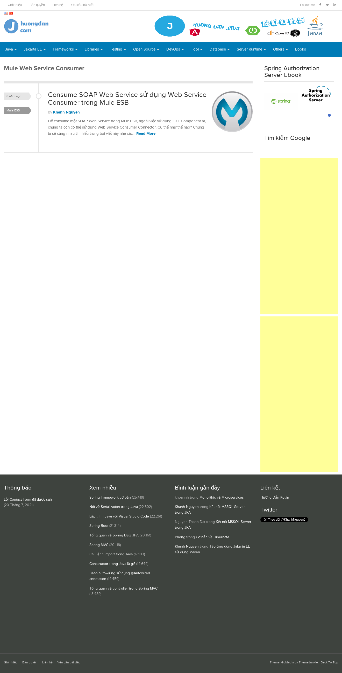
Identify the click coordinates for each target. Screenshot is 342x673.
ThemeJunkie (308, 662)
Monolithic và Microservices (222, 497)
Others (278, 49)
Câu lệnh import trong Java (111, 554)
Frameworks (63, 49)
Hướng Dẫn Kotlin (274, 497)
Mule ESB (13, 110)
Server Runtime (249, 49)
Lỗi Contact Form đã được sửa (28, 500)
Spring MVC (98, 545)
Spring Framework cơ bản (110, 497)
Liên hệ (58, 5)
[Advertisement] (299, 236)
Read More (145, 133)
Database (218, 49)
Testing (116, 49)
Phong (180, 537)
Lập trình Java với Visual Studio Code (119, 516)
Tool (195, 49)
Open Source (144, 49)
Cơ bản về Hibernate (212, 537)
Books (300, 49)
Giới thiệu (15, 5)
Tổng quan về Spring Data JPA (114, 535)
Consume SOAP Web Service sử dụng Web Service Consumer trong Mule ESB (127, 99)
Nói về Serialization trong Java (113, 507)
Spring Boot (98, 526)
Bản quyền (37, 5)
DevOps (173, 49)
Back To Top (329, 662)
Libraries (92, 49)
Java (9, 49)
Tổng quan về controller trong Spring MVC (123, 588)
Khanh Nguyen (66, 112)
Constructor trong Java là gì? (112, 564)
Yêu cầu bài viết (82, 5)
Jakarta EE (33, 49)
